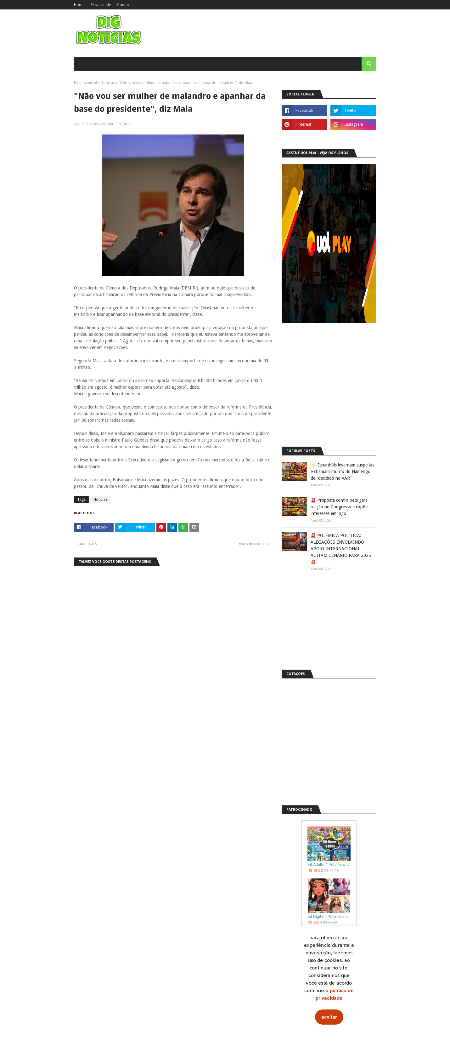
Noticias (108, 83)
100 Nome (90, 124)
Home (79, 5)
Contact (124, 5)
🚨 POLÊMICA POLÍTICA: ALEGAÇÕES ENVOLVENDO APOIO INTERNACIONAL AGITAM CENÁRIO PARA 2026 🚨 (341, 548)
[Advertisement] (329, 396)
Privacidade (101, 5)
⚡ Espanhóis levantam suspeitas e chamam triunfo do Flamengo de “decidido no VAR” (342, 471)
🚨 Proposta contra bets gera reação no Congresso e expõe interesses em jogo (339, 507)
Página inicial (85, 83)
